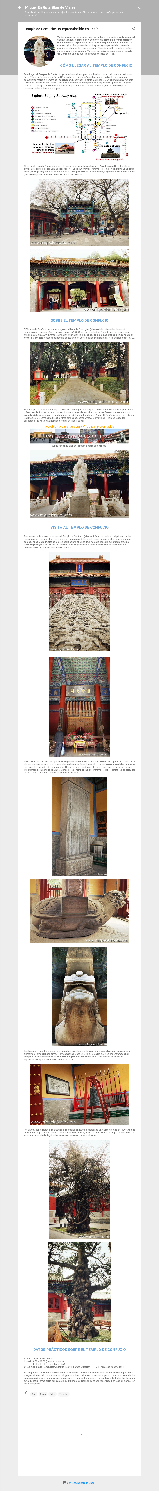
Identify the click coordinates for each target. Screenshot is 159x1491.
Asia (34, 1394)
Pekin (52, 1394)
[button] (133, 29)
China (43, 1394)
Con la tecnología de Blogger (79, 1483)
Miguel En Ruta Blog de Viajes (50, 7)
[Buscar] (139, 8)
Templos (63, 1394)
